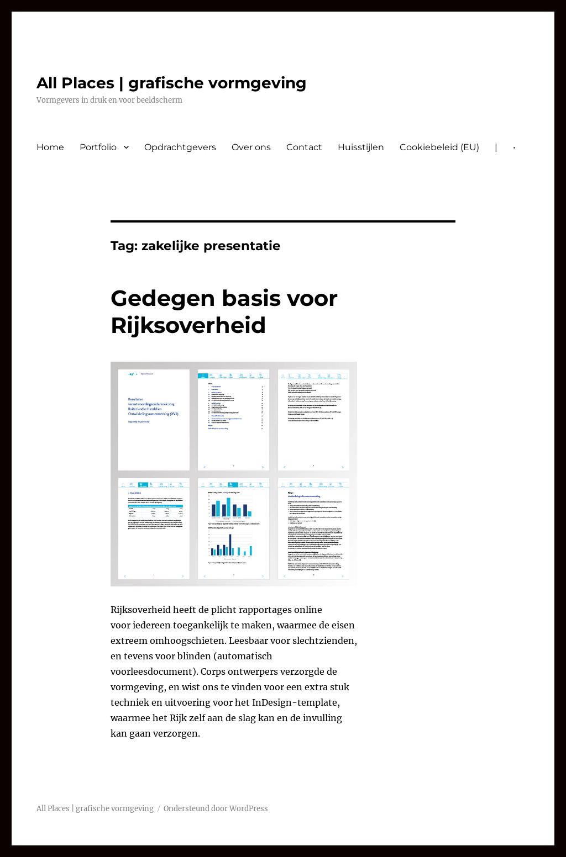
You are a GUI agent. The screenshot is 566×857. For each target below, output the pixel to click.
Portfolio (98, 147)
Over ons (251, 147)
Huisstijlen (361, 147)
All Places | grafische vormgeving (171, 82)
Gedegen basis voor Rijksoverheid (224, 311)
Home (50, 147)
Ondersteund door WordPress (216, 808)
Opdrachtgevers (180, 147)
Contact (304, 147)
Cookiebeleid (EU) (439, 147)
